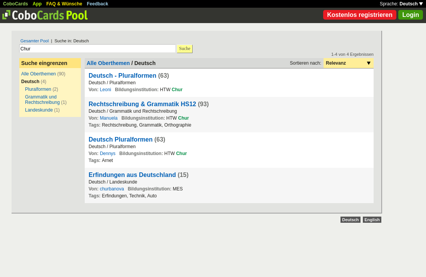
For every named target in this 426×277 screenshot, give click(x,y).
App (37, 4)
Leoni (105, 89)
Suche (184, 48)
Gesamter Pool (34, 40)
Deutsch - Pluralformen (122, 75)
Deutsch (411, 4)
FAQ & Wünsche (64, 4)
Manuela (108, 118)
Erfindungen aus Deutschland (132, 175)
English (372, 219)
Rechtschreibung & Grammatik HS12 (142, 104)
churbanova (112, 189)
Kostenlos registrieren (359, 15)
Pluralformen (38, 89)
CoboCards (15, 4)
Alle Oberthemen (38, 74)
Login (410, 15)
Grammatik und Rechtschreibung (42, 99)
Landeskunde (39, 110)
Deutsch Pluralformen (121, 139)
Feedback (97, 4)
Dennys (108, 153)
